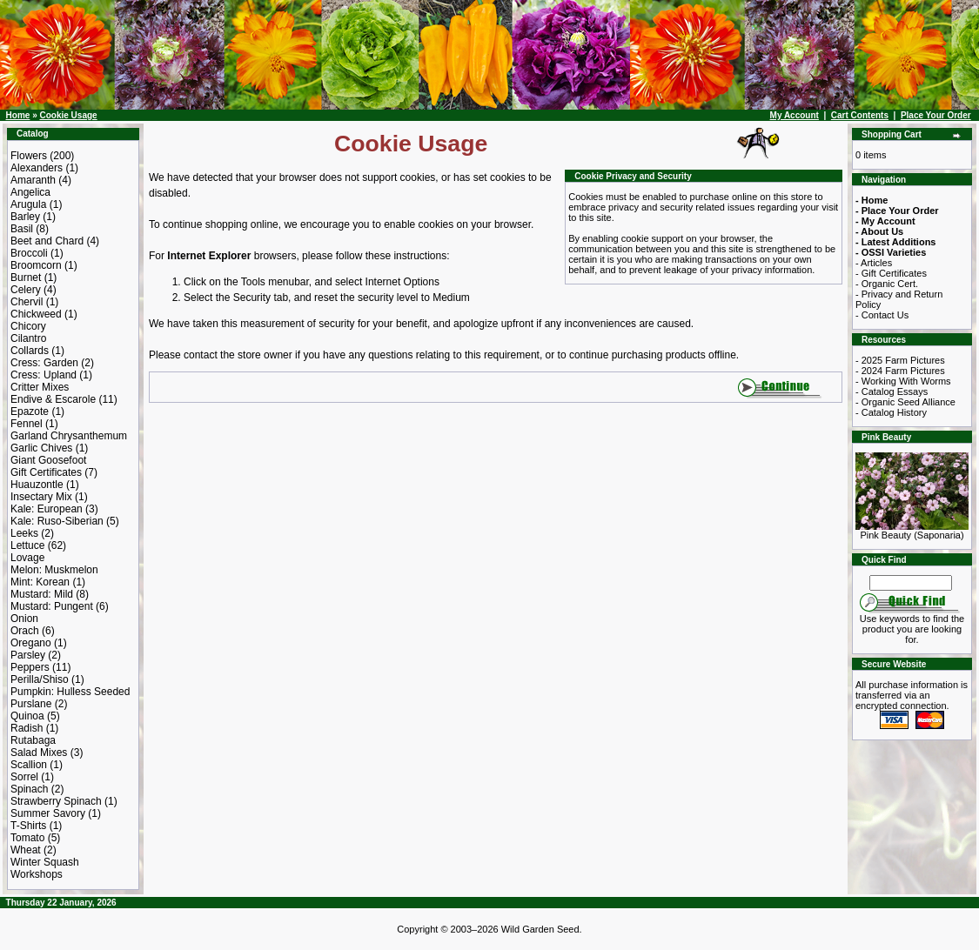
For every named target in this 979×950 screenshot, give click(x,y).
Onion (24, 618)
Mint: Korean (40, 582)
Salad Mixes (38, 752)
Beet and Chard (47, 241)
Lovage (27, 558)
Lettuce (27, 545)
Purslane (30, 704)
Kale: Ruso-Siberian (57, 521)
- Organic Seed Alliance (905, 402)
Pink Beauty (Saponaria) (912, 530)
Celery (25, 290)
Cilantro (28, 338)
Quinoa (27, 716)
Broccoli (29, 253)
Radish (26, 728)
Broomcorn (36, 265)
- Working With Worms (903, 381)
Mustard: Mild (41, 594)
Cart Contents (859, 115)
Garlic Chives (41, 448)
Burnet (25, 277)
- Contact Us (882, 315)
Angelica (30, 192)
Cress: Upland (43, 375)
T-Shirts (28, 826)
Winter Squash (44, 862)
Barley (25, 217)
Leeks (24, 533)
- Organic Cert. (886, 283)
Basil (21, 229)
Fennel (26, 424)
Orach (24, 631)
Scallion (28, 765)
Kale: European (46, 509)
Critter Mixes (39, 387)
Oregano (30, 643)
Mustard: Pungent (51, 606)
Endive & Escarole (53, 399)
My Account (794, 115)
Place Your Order (936, 115)
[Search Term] (910, 583)
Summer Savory (47, 813)
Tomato (27, 838)
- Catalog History (891, 412)
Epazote (29, 411)
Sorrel (24, 777)
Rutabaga (33, 740)
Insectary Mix (41, 497)
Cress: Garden (44, 363)
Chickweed (36, 314)
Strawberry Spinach (56, 801)
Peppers (30, 667)
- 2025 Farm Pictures (900, 360)
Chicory (28, 326)
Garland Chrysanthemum (68, 436)
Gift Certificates (46, 472)
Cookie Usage (68, 115)
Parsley (27, 655)
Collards (29, 351)
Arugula (28, 204)
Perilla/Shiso (39, 679)
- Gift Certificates (891, 273)
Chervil (26, 302)
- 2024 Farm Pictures (900, 370)
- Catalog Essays (891, 391)
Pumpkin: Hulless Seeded (70, 692)
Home (18, 115)
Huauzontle (37, 484)
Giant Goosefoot (48, 460)
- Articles (873, 263)
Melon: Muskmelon (54, 570)
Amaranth (33, 180)
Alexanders (36, 168)
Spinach (29, 789)
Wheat (25, 850)
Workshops (36, 874)
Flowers (28, 156)
